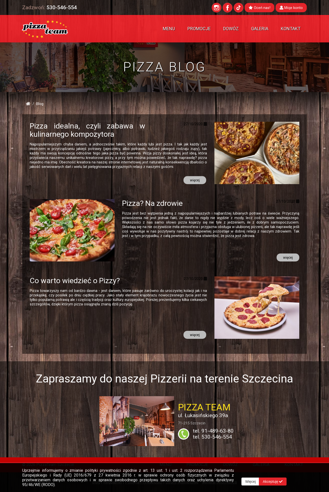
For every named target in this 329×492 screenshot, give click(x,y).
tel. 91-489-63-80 (213, 431)
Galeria (259, 28)
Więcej (250, 482)
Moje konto (291, 7)
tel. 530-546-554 (212, 437)
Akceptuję (273, 482)
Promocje (199, 28)
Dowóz (231, 28)
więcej (195, 180)
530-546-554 (61, 7)
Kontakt (291, 28)
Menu (169, 28)
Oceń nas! (259, 7)
